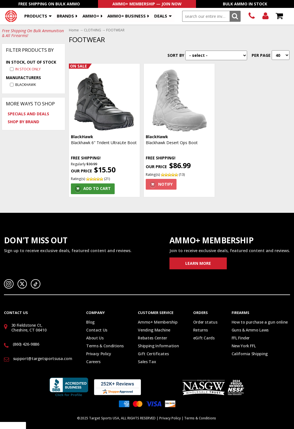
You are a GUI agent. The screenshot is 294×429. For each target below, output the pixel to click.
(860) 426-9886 (251, 16)
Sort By (175, 55)
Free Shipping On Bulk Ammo (49, 3)
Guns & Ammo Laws (250, 330)
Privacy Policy (98, 353)
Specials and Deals (28, 113)
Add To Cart (97, 188)
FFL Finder (241, 338)
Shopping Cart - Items (279, 16)
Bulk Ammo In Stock (245, 3)
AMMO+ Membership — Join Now (147, 3)
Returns (200, 330)
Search (235, 16)
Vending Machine (154, 330)
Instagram (9, 284)
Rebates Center (152, 338)
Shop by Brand (23, 121)
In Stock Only (28, 69)
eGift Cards (204, 338)
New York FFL (244, 345)
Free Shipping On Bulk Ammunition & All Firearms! (33, 33)
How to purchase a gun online (260, 322)
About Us (94, 338)
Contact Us (96, 330)
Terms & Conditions (105, 345)
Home (74, 30)
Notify (165, 184)
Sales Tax (147, 361)
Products (35, 16)
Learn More (198, 263)
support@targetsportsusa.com (42, 358)
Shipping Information (158, 345)
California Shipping (250, 353)
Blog (90, 322)
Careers (93, 361)
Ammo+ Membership (157, 322)
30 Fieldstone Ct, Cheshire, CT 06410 (29, 327)
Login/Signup (265, 16)
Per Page (261, 55)
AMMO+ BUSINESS (126, 16)
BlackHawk (25, 84)
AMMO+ (90, 16)
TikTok (35, 284)
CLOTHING (92, 30)
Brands (65, 16)
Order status (205, 322)
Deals (160, 16)
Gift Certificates (153, 353)
